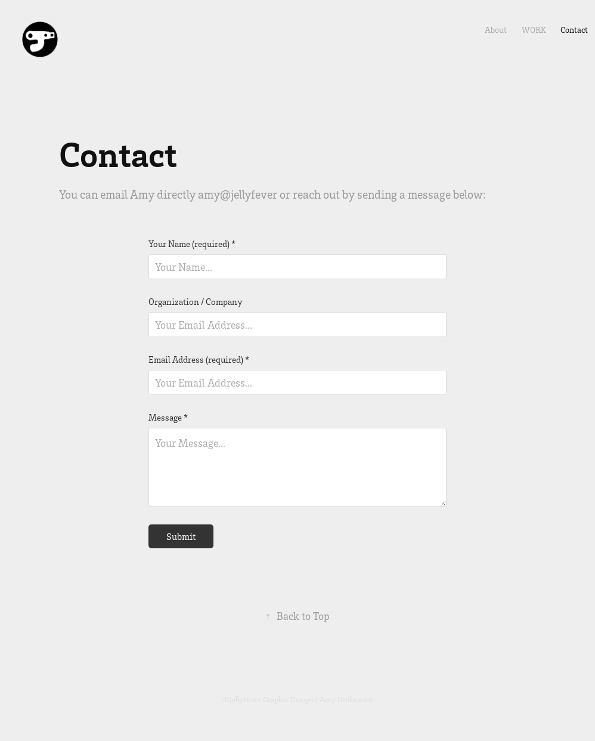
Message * (168, 417)
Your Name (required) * (191, 243)
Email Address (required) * (198, 359)
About (496, 29)
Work (534, 29)
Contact (574, 29)
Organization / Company (195, 301)
